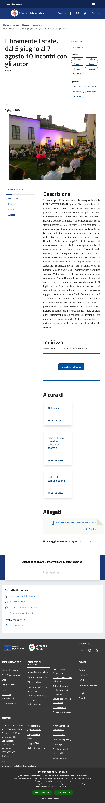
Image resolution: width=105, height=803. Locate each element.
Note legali (58, 744)
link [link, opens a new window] (68, 786)
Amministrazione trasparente (61, 727)
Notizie (25, 24)
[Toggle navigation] (5, 12)
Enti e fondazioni (9, 684)
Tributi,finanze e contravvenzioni (60, 688)
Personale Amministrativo (9, 696)
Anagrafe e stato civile (37, 672)
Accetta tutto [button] (42, 792)
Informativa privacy (62, 739)
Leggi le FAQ (33, 743)
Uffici (4, 679)
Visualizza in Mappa (71, 367)
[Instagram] (76, 13)
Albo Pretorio (59, 734)
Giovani (36, 24)
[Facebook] (69, 13)
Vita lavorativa (34, 682)
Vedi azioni (77, 47)
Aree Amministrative (11, 674)
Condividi (77, 41)
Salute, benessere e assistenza (62, 700)
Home (6, 24)
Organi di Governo (10, 670)
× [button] (102, 771)
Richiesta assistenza (36, 748)
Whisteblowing (60, 758)
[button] (52, 798)
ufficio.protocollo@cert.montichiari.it (19, 765)
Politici (5, 689)
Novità (16, 24)
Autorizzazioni (59, 707)
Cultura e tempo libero (37, 677)
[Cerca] (99, 13)
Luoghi (82, 693)
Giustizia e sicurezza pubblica (62, 679)
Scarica (90, 529)
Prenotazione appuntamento (34, 727)
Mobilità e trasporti (36, 704)
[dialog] (52, 785)
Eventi (82, 698)
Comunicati (84, 674)
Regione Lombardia (13, 3)
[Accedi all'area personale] (93, 4)
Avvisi (81, 679)
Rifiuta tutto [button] (63, 792)
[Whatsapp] (83, 13)
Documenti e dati (9, 703)
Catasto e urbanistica (37, 695)
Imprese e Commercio (37, 686)
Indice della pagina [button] (16, 189)
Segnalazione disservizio (33, 736)
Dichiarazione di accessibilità (60, 751)
